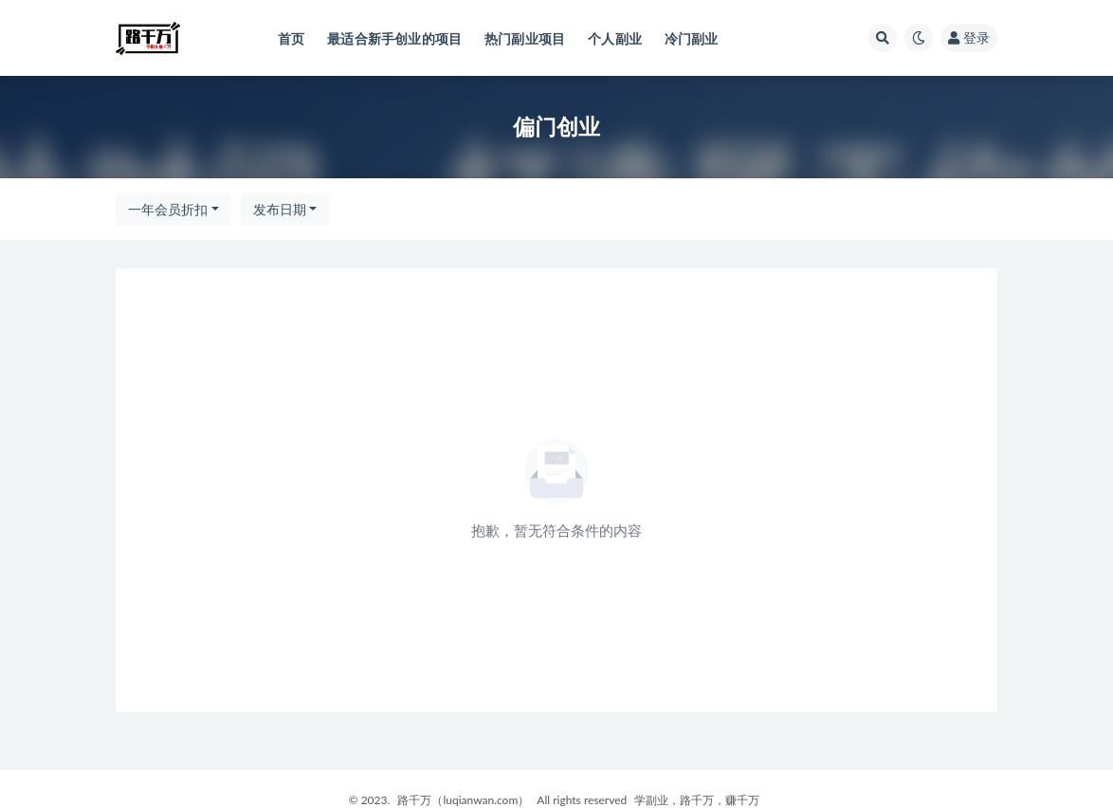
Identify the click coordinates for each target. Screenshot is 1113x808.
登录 (969, 37)
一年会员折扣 (168, 209)
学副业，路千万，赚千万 (696, 800)
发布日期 (279, 209)
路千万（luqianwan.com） (463, 800)
